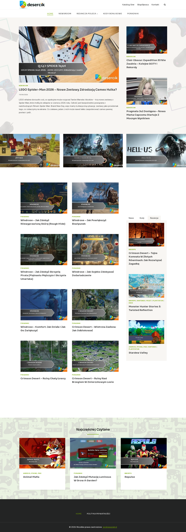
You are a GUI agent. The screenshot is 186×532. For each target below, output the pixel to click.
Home (50, 13)
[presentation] (69, 54)
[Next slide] (182, 150)
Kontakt (155, 4)
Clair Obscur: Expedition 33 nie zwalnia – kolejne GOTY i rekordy (146, 64)
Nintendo (141, 301)
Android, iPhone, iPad (138, 347)
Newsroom (65, 13)
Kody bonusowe (112, 13)
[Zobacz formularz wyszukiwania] (165, 5)
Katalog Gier (128, 4)
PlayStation (158, 301)
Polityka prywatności (98, 514)
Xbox (131, 303)
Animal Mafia (31, 476)
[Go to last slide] (4, 150)
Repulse (130, 476)
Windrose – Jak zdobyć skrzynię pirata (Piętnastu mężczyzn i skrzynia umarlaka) (43, 275)
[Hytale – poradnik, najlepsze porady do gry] (30, 150)
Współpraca (143, 4)
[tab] (131, 218)
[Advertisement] (146, 199)
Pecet (148, 301)
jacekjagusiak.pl (110, 527)
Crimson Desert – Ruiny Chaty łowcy (43, 378)
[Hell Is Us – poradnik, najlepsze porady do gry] (156, 150)
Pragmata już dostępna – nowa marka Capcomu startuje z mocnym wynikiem (145, 115)
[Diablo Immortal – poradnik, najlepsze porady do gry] (93, 150)
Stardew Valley (138, 352)
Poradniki (133, 13)
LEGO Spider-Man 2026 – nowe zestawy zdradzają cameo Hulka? (68, 89)
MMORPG (132, 250)
